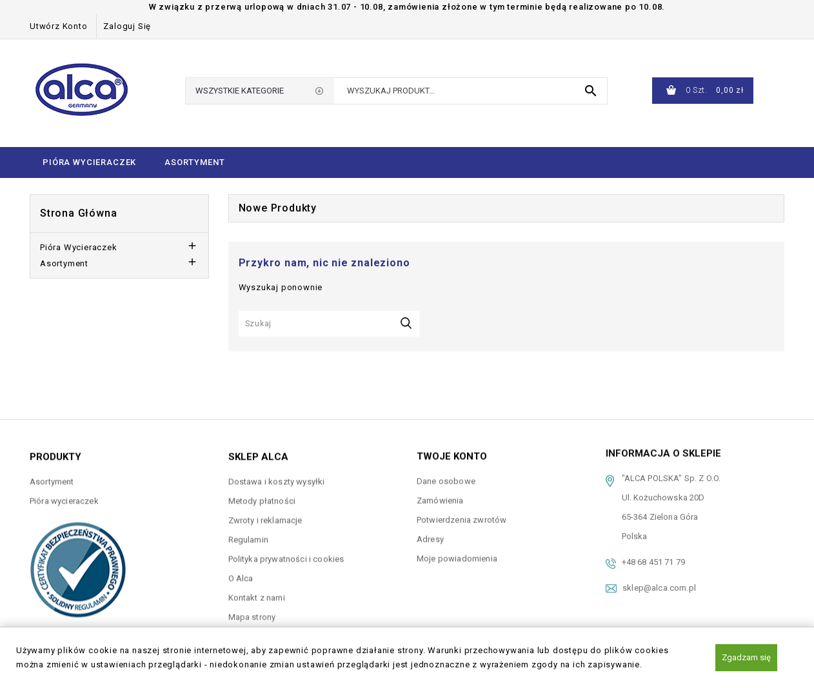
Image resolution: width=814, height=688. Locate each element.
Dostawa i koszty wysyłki (276, 478)
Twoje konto (452, 452)
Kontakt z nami (256, 594)
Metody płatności (262, 497)
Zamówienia (440, 495)
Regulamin (248, 536)
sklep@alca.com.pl (659, 579)
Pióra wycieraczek (89, 162)
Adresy (430, 534)
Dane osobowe (446, 476)
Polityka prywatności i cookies (286, 555)
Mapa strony (252, 613)
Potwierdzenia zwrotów (461, 515)
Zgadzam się (746, 657)
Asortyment (194, 162)
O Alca (240, 575)
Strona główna (78, 213)
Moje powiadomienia (457, 553)
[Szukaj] (329, 324)
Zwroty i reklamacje (265, 517)
